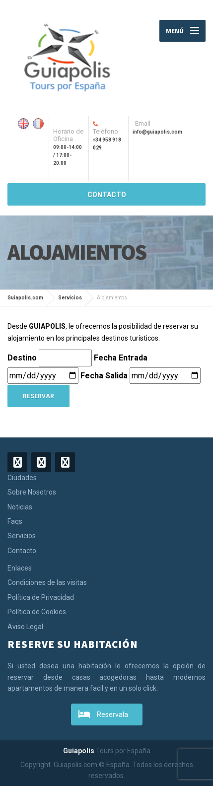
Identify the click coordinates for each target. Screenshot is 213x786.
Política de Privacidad (40, 597)
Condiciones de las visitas (47, 582)
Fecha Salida (105, 375)
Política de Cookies (36, 612)
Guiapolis (78, 751)
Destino (23, 357)
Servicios (21, 536)
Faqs (14, 521)
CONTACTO (106, 195)
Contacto (21, 551)
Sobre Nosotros (31, 492)
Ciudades (22, 478)
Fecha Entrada (121, 357)
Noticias (19, 507)
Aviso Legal (25, 627)
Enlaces (19, 568)
